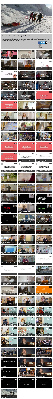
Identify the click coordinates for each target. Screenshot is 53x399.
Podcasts (40, 47)
